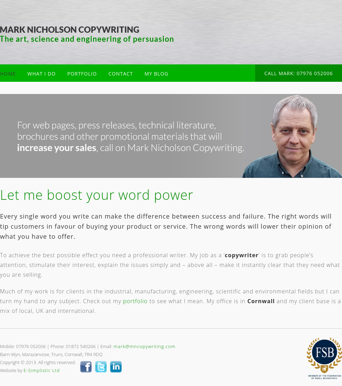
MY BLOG (156, 73)
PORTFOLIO (82, 73)
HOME (8, 73)
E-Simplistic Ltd (41, 370)
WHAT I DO (42, 73)
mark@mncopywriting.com (144, 346)
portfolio (135, 301)
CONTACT (120, 73)
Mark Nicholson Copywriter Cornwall (87, 34)
